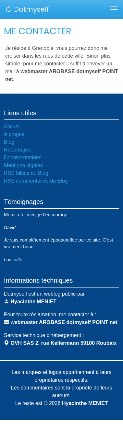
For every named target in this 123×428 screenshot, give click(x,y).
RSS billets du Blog (26, 173)
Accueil (12, 126)
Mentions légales (23, 165)
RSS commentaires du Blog (36, 181)
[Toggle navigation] (114, 9)
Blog (9, 142)
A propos (14, 134)
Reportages (17, 149)
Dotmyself (27, 9)
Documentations (23, 157)
